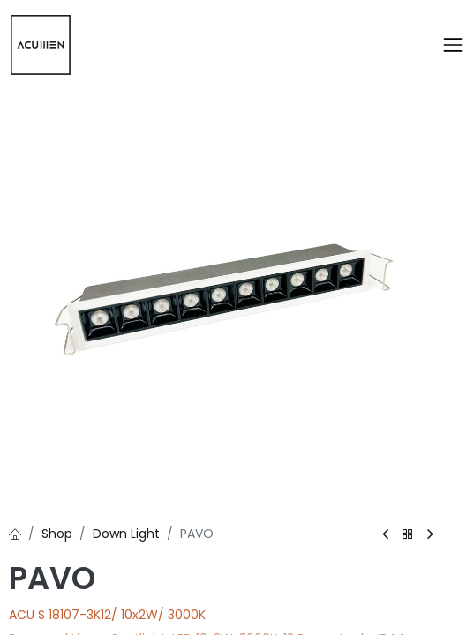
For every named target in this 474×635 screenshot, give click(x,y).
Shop (56, 533)
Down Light (126, 533)
